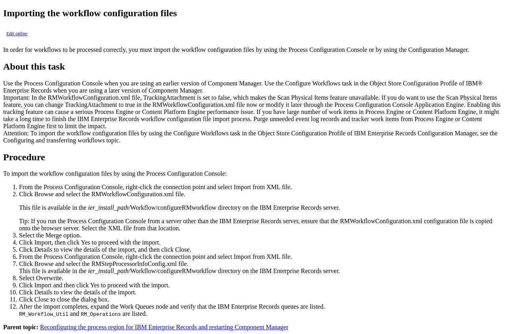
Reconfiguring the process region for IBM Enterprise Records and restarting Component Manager (164, 327)
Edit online (16, 33)
